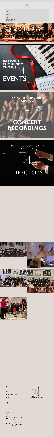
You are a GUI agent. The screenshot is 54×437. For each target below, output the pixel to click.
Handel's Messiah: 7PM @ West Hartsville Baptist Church (18, 418)
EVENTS (8, 14)
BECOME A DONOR (10, 19)
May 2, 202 (8, 423)
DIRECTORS (9, 13)
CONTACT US (9, 17)
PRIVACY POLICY (10, 20)
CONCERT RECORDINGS (11, 16)
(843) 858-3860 (9, 1)
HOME (7, 11)
